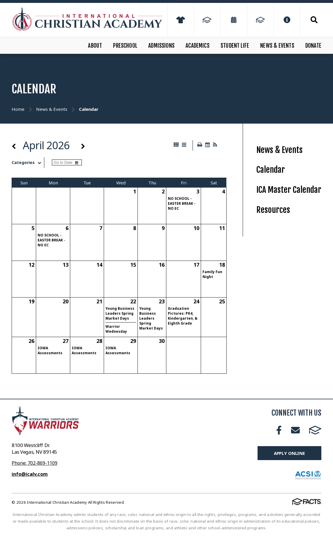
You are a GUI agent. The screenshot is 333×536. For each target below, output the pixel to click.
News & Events (277, 45)
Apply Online (289, 453)
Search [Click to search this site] (314, 19)
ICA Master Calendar (288, 190)
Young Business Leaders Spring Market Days (119, 313)
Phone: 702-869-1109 (34, 463)
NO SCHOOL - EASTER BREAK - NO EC (181, 203)
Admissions (161, 45)
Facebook (279, 430)
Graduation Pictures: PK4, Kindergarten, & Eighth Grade (183, 316)
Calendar (270, 170)
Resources (273, 210)
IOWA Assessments (50, 350)
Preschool (125, 45)
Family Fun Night (212, 274)
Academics (197, 45)
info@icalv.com (30, 474)
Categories (28, 162)
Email (295, 430)
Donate (313, 45)
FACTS (315, 430)
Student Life (235, 45)
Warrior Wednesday (116, 329)
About (95, 45)
